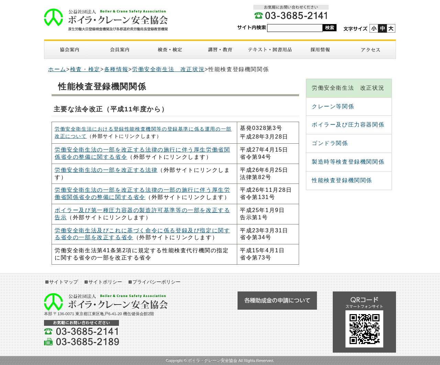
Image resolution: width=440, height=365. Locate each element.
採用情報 (320, 49)
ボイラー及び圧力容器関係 (348, 125)
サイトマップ (63, 282)
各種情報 (116, 69)
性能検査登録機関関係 (342, 180)
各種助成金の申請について (277, 300)
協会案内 (69, 49)
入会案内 (120, 49)
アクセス (370, 49)
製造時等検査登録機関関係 (348, 162)
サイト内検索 (251, 27)
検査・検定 (170, 49)
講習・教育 (220, 49)
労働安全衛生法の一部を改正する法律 (106, 170)
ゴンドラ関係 (330, 143)
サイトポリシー (105, 282)
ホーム (57, 69)
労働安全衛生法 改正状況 (168, 69)
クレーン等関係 (333, 106)
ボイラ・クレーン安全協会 (106, 20)
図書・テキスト (270, 49)
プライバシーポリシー (156, 282)
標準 (382, 28)
